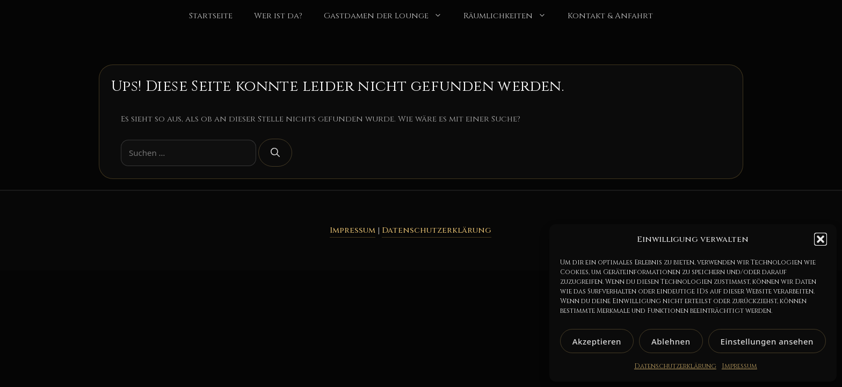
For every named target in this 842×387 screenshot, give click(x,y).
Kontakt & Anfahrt (610, 16)
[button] (820, 239)
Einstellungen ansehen (767, 341)
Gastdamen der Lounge (388, 16)
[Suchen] (275, 153)
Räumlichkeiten (510, 16)
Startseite (211, 16)
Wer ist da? (278, 16)
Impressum (739, 366)
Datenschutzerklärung (675, 366)
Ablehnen (671, 341)
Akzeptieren (596, 341)
